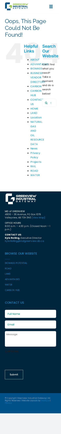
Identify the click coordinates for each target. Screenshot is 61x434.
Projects (35, 162)
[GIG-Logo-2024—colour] (16, 3)
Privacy (8, 403)
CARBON (35, 86)
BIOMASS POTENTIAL (16, 263)
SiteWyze (45, 400)
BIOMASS (36, 68)
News (33, 148)
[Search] (46, 103)
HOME (34, 108)
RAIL (33, 166)
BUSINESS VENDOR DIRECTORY (37, 77)
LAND (33, 113)
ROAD (34, 171)
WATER (35, 175)
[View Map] (38, 217)
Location (36, 117)
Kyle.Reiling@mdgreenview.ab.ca (24, 241)
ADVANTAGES (39, 64)
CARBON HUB (12, 290)
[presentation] (29, 360)
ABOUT (35, 60)
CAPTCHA (12, 351)
